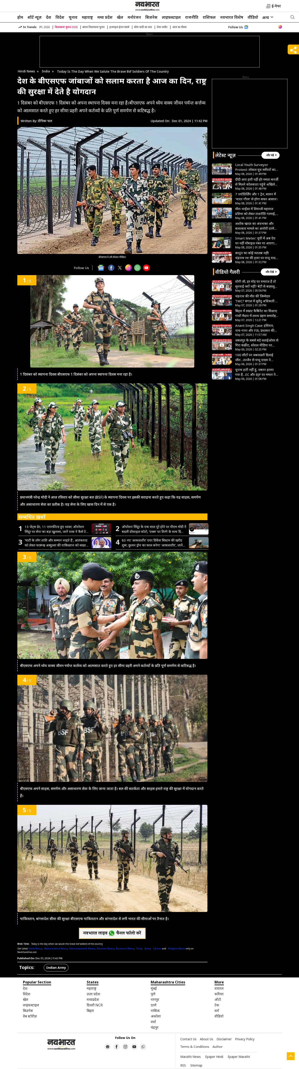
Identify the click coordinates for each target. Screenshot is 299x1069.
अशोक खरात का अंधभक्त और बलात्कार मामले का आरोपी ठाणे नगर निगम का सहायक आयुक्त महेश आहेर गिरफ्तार (254, 226)
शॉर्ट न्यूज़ (35, 17)
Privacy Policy (245, 1039)
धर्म (217, 1010)
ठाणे (154, 1005)
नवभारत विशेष (231, 17)
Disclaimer (224, 1039)
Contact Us (188, 1039)
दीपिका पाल (45, 121)
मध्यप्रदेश (93, 999)
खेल (120, 17)
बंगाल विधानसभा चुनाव (93, 27)
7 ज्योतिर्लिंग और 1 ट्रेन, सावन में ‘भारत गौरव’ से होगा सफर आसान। (256, 196)
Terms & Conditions (194, 1046)
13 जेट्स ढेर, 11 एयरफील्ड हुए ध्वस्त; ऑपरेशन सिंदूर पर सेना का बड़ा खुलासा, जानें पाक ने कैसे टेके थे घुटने (56, 529)
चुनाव (73, 17)
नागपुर (155, 999)
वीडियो (253, 17)
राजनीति (191, 17)
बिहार (90, 1010)
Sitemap (196, 1065)
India (46, 71)
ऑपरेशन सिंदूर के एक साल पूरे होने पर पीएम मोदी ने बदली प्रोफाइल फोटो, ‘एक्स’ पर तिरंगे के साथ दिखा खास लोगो (154, 529)
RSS (183, 1065)
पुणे (153, 993)
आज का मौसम (179, 27)
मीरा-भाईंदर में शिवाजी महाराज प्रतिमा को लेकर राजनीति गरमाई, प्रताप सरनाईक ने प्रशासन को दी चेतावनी (255, 211)
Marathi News (190, 1057)
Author (218, 1046)
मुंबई (154, 988)
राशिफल (209, 17)
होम (20, 17)
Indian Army (56, 967)
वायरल (219, 988)
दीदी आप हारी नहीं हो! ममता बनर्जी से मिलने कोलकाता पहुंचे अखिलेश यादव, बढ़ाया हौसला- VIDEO (256, 182)
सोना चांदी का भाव (143, 27)
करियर (219, 993)
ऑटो (218, 999)
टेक (217, 1005)
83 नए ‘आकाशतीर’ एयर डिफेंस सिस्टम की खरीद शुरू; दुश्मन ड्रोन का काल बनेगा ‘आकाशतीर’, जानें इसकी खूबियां (152, 543)
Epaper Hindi (214, 1057)
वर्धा (153, 1021)
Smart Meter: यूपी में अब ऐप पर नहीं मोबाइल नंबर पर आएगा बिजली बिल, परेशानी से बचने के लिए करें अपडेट (255, 240)
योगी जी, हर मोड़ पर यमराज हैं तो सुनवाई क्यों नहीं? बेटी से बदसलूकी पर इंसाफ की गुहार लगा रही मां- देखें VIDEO (256, 284)
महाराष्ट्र (87, 17)
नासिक (155, 1010)
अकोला (156, 1016)
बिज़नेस (151, 17)
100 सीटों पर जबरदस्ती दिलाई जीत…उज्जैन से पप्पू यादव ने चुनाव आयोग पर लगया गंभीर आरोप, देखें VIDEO (254, 357)
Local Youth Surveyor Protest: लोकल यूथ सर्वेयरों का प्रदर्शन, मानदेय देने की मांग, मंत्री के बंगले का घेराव (257, 167)
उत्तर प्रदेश (93, 993)
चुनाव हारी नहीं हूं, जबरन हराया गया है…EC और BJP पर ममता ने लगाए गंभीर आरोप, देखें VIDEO (255, 372)
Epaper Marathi (239, 1057)
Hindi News (26, 71)
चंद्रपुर (155, 1027)
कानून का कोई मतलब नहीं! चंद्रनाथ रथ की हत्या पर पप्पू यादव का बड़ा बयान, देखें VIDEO (256, 255)
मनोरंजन (134, 17)
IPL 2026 (44, 27)
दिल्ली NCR (95, 1005)
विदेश (60, 17)
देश (48, 17)
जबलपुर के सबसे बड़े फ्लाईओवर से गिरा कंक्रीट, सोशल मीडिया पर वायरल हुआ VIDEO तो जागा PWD (256, 342)
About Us (206, 1039)
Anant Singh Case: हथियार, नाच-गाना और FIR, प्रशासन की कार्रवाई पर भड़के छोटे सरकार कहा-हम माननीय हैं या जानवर (254, 328)
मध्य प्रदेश (104, 17)
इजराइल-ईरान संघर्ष (119, 27)
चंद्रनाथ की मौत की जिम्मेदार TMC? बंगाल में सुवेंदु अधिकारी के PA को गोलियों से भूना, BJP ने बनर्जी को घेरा (256, 298)
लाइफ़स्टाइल (171, 17)
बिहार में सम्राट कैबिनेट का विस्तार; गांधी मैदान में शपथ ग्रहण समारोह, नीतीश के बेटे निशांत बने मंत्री (256, 313)
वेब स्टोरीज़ (30, 1016)
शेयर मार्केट (162, 27)
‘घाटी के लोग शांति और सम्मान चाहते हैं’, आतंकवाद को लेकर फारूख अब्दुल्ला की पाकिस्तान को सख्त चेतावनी (56, 543)
